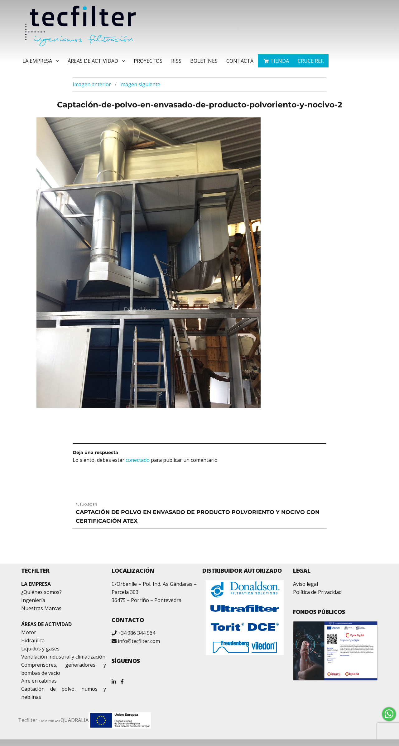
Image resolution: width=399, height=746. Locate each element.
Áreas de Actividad (93, 60)
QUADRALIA (74, 720)
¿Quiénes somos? (41, 592)
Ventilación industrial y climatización (63, 656)
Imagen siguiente (139, 84)
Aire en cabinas (39, 680)
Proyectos (148, 60)
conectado (138, 460)
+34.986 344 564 (136, 633)
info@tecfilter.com (139, 641)
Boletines (204, 60)
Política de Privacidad (317, 592)
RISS (176, 60)
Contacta (239, 60)
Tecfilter (27, 720)
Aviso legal (305, 583)
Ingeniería (33, 600)
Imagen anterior (92, 84)
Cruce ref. (311, 60)
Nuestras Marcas (41, 608)
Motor (28, 632)
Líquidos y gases (40, 648)
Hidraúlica (33, 640)
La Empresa (37, 60)
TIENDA (279, 60)
